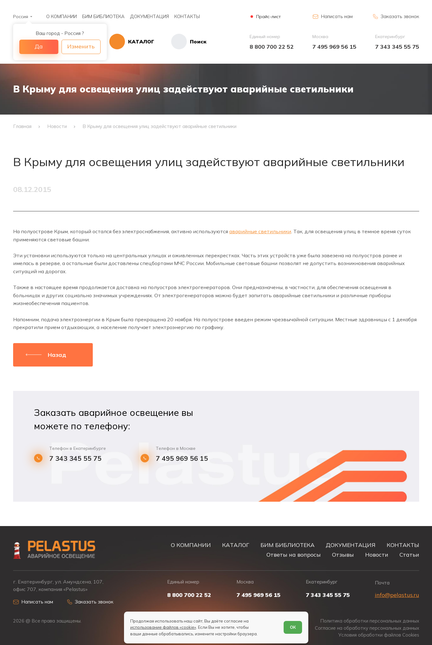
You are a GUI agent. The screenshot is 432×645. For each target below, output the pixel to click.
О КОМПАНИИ (61, 16)
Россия (20, 16)
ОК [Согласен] (293, 627)
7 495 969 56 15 (334, 46)
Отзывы (343, 554)
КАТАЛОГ (235, 544)
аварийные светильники (260, 231)
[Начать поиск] (180, 41)
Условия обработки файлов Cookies (378, 635)
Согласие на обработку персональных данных (367, 628)
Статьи (409, 554)
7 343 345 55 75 (397, 46)
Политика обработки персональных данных (369, 621)
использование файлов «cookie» (163, 627)
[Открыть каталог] (131, 41)
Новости (376, 554)
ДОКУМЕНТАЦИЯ (149, 16)
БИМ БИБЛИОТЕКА (103, 16)
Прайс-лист (268, 16)
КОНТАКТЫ (187, 16)
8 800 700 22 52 (272, 46)
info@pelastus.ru (397, 594)
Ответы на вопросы (293, 554)
